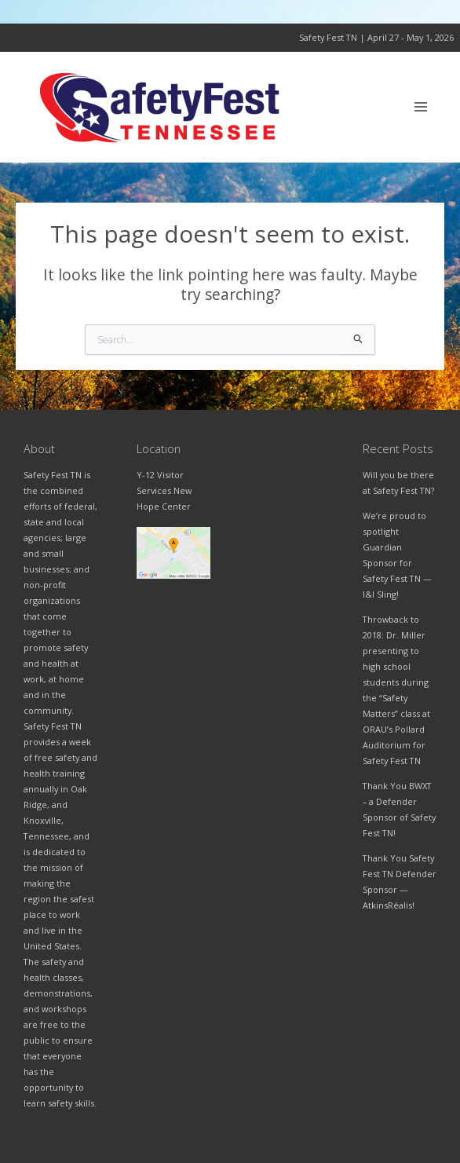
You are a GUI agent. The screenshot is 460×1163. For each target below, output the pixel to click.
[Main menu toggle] (421, 107)
